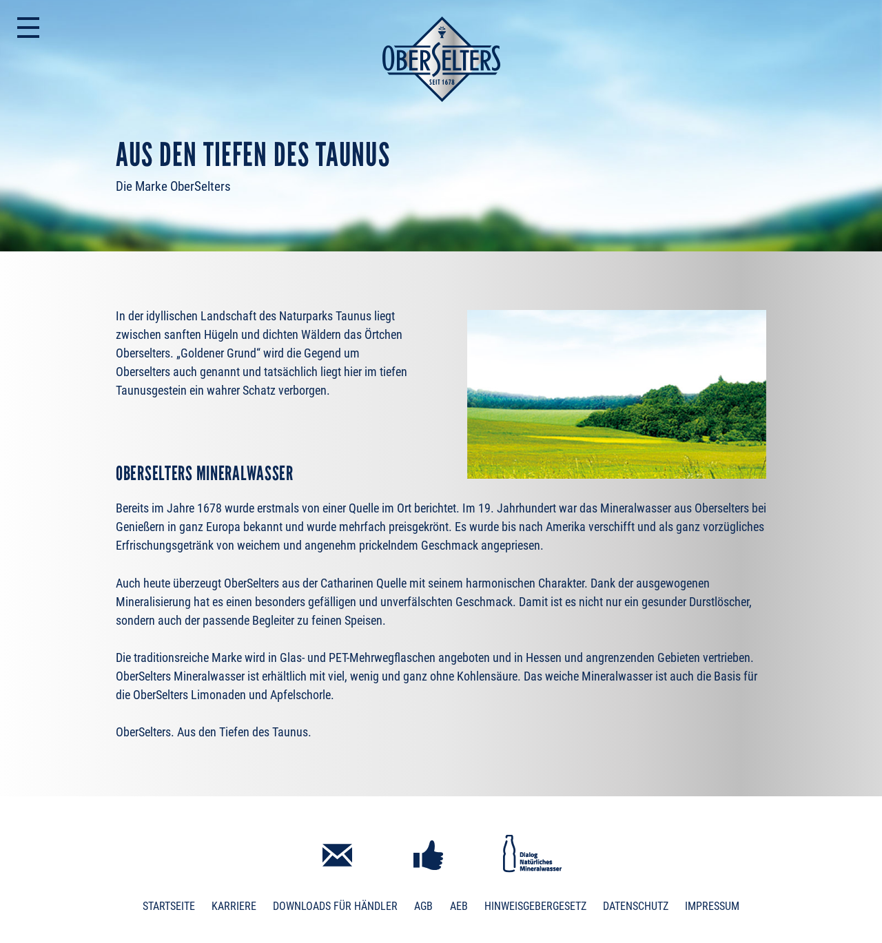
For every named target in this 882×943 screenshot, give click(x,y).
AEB (459, 906)
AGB (423, 906)
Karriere (234, 906)
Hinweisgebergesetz (535, 906)
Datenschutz (635, 906)
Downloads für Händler (335, 906)
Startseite (169, 906)
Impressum (712, 906)
